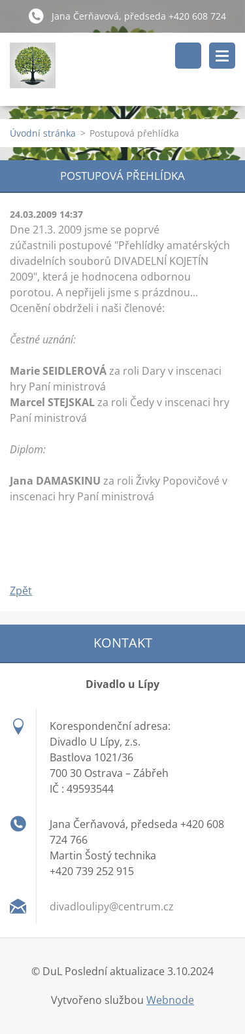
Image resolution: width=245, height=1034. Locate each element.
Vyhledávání (188, 56)
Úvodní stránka (43, 133)
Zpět (21, 590)
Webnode (170, 1000)
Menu (222, 56)
